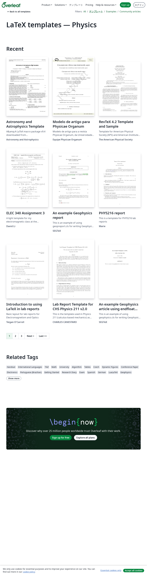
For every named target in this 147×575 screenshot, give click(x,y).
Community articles (130, 11)
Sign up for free (60, 437)
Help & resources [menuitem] (105, 4)
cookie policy (29, 571)
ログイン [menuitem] (139, 4)
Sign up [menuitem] (125, 4)
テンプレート (96, 11)
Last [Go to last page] (43, 336)
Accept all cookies (133, 570)
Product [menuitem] (46, 4)
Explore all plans (85, 437)
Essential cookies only (110, 570)
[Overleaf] (11, 5)
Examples (111, 11)
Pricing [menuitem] (89, 4)
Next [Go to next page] (30, 336)
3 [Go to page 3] (21, 336)
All (84, 11)
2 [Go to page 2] (15, 336)
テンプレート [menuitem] (76, 4)
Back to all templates (18, 11)
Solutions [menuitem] (60, 4)
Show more (13, 378)
